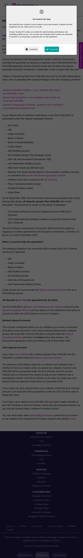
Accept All (53, 49)
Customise (33, 49)
